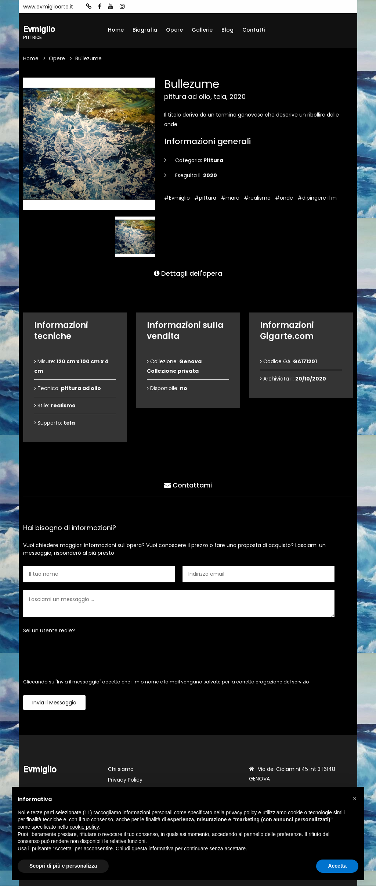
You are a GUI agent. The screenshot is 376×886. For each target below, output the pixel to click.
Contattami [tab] (188, 484)
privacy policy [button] (241, 812)
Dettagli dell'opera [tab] (188, 273)
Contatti (253, 29)
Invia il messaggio (54, 703)
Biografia (145, 29)
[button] (355, 798)
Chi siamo (121, 769)
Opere (174, 29)
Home (116, 29)
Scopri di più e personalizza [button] (63, 866)
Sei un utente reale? (49, 631)
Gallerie (202, 29)
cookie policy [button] (84, 827)
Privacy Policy (125, 780)
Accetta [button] (337, 866)
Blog (227, 29)
